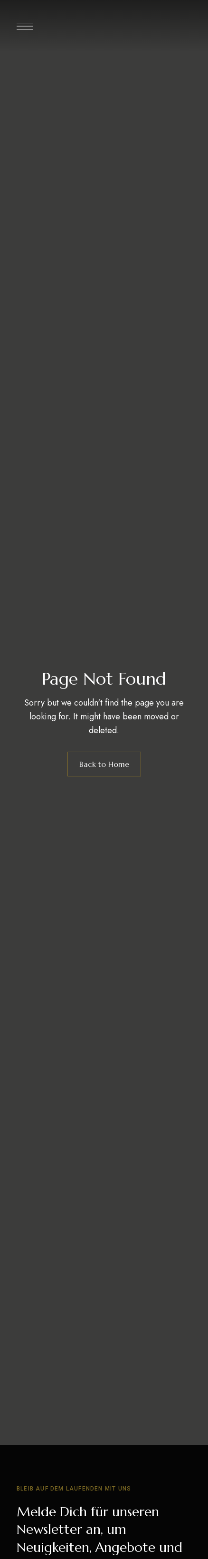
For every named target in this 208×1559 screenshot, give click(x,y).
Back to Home (104, 764)
